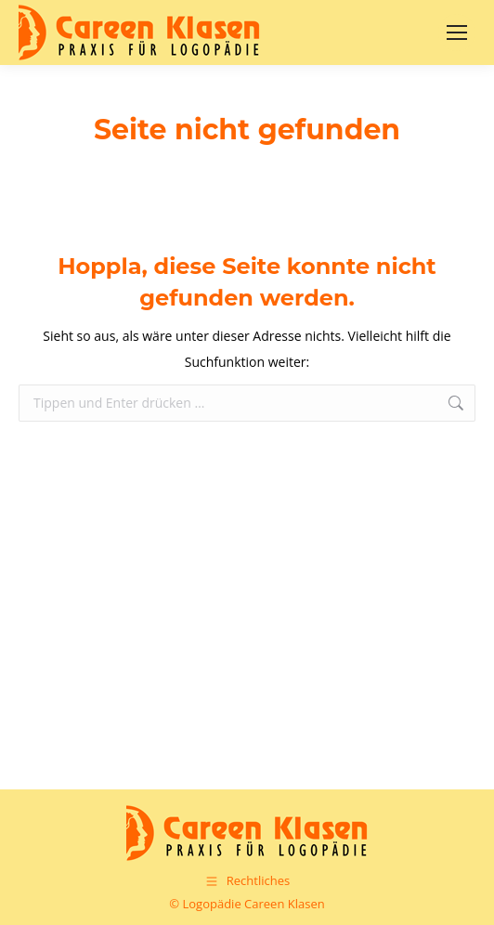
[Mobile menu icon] (456, 32)
